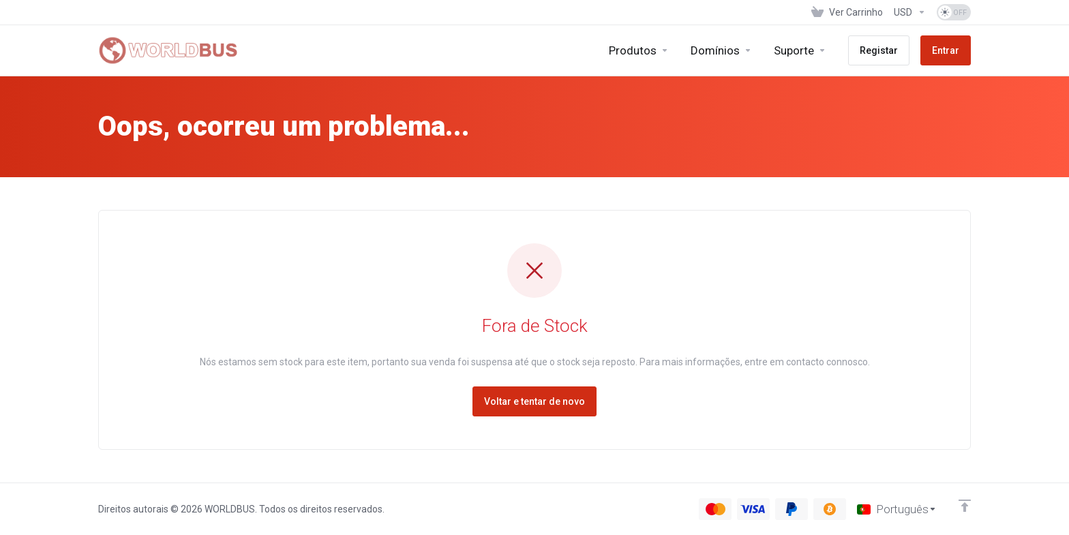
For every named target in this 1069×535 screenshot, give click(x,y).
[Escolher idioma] (897, 509)
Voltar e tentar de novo (534, 401)
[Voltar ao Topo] (965, 505)
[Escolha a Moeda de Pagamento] (909, 12)
